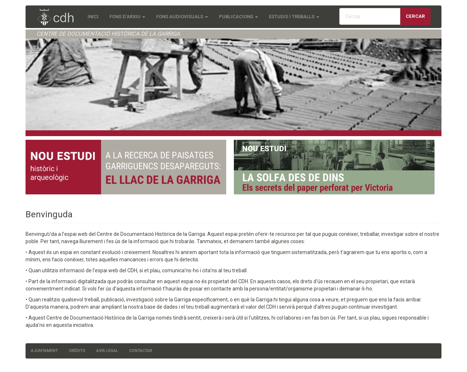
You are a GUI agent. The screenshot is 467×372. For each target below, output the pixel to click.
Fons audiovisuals (182, 16)
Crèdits (77, 350)
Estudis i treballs (294, 16)
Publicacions (238, 16)
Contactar (140, 350)
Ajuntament (44, 350)
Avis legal (107, 350)
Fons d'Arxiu (127, 16)
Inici (93, 16)
